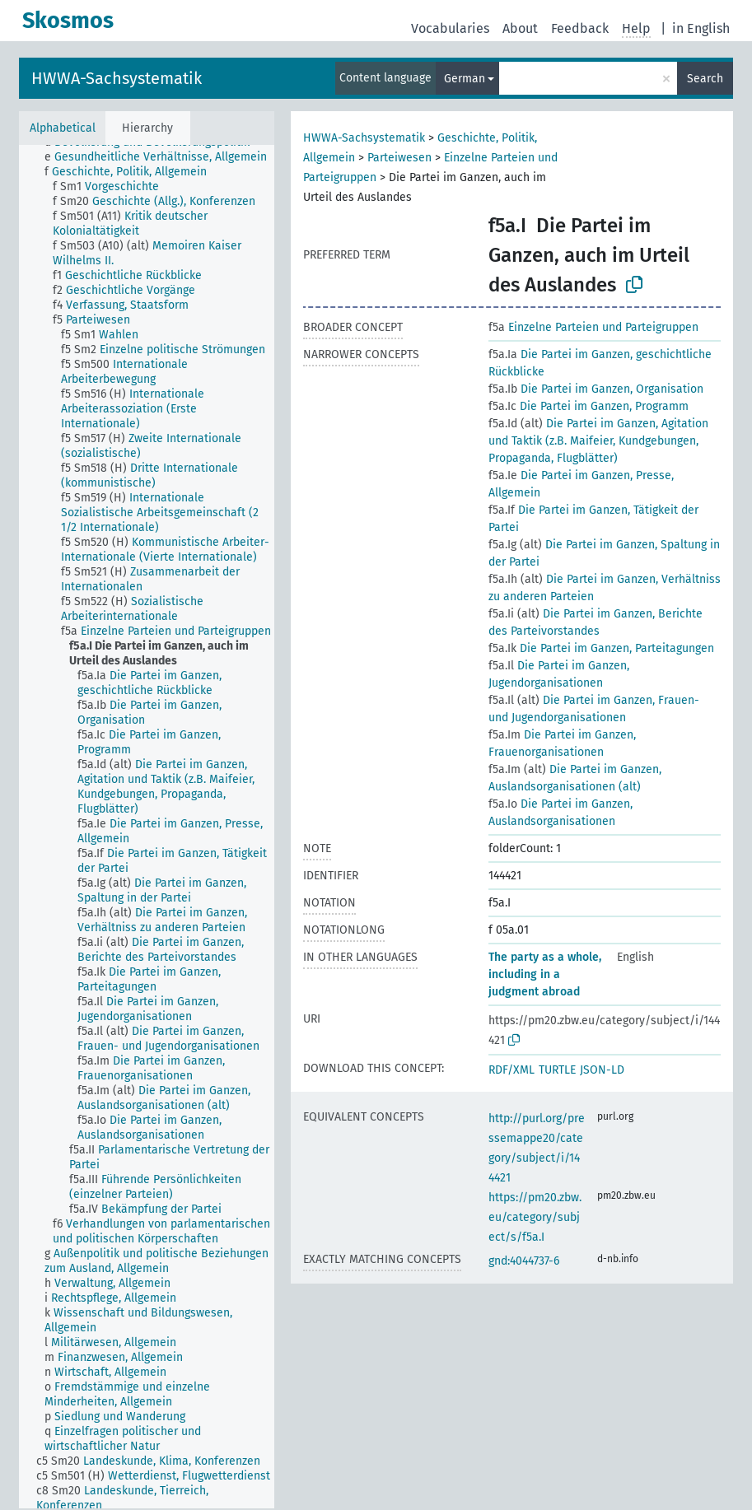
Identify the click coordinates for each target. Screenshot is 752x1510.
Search (705, 79)
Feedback (580, 28)
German (464, 79)
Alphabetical (63, 128)
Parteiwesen (399, 158)
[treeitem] (163, 157)
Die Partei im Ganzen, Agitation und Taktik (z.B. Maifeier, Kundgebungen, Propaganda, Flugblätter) (598, 441)
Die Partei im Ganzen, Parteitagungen (601, 648)
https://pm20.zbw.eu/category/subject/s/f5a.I (535, 1217)
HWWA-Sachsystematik (116, 78)
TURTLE (557, 1070)
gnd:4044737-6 (523, 1261)
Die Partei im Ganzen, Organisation (595, 389)
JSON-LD (602, 1070)
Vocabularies (450, 28)
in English (701, 28)
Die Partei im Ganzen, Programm (588, 406)
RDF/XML (511, 1070)
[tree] (146, 826)
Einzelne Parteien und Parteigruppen (593, 327)
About (520, 28)
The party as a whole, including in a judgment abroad (544, 974)
